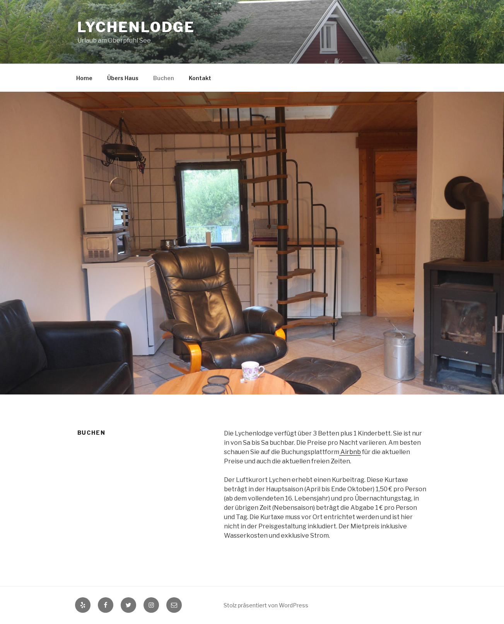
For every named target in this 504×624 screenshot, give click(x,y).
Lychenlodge (136, 27)
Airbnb (350, 452)
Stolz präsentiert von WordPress (266, 605)
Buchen (163, 78)
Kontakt (200, 78)
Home (84, 78)
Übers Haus (122, 78)
